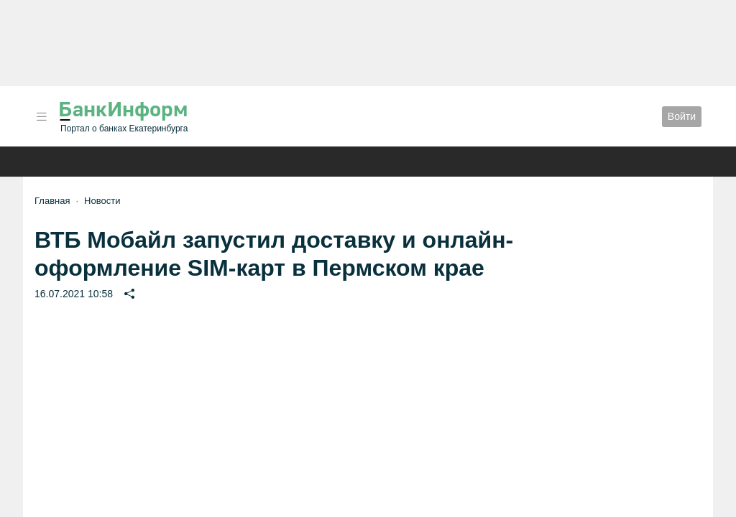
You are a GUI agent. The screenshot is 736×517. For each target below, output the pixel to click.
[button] (41, 116)
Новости (102, 200)
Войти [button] (682, 116)
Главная (52, 200)
